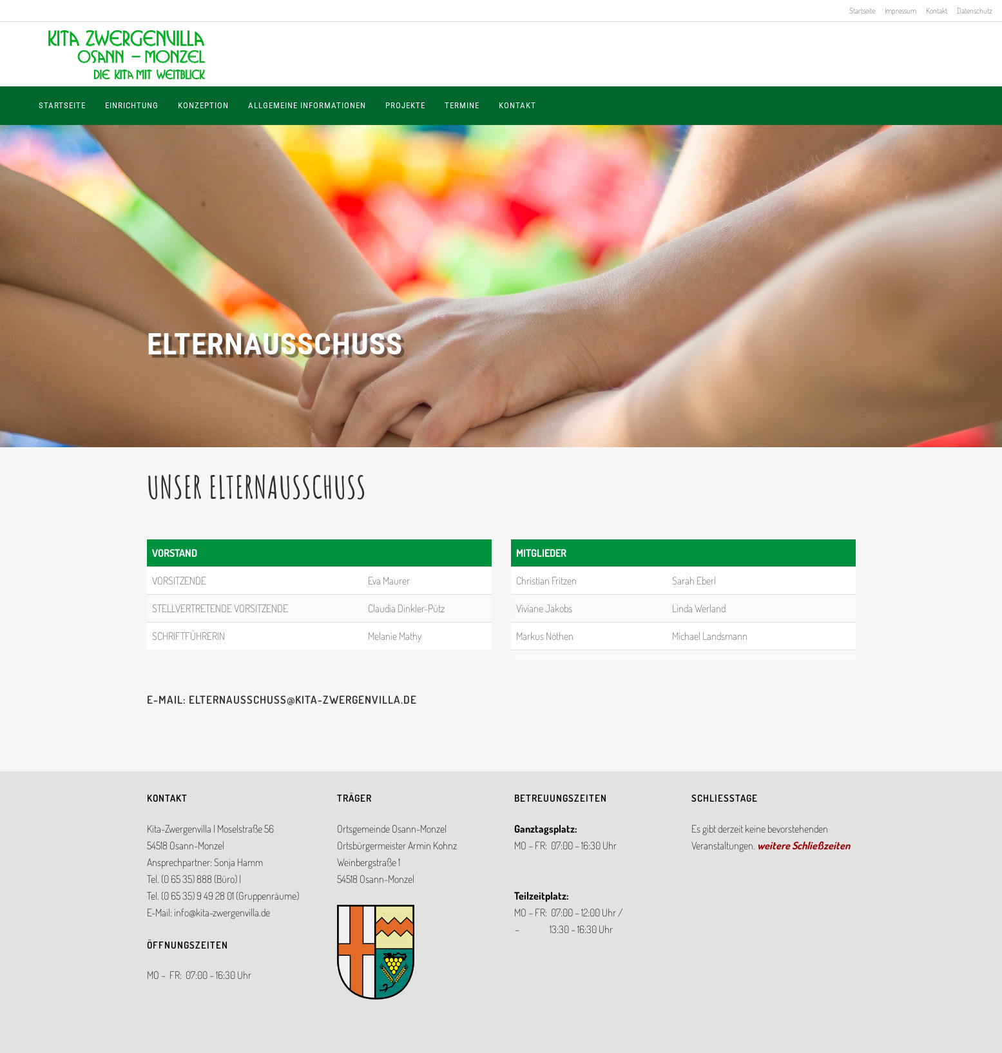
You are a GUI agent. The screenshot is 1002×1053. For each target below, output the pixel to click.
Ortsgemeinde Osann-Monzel (392, 828)
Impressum (900, 10)
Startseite (862, 10)
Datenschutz (974, 10)
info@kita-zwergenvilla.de (222, 912)
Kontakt (936, 10)
